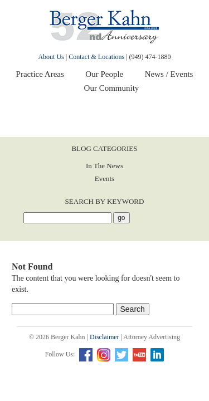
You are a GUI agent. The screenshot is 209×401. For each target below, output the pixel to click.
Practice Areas (40, 74)
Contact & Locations (96, 57)
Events (104, 178)
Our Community (111, 88)
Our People (104, 74)
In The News (104, 166)
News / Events (169, 74)
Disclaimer (104, 337)
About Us (51, 57)
